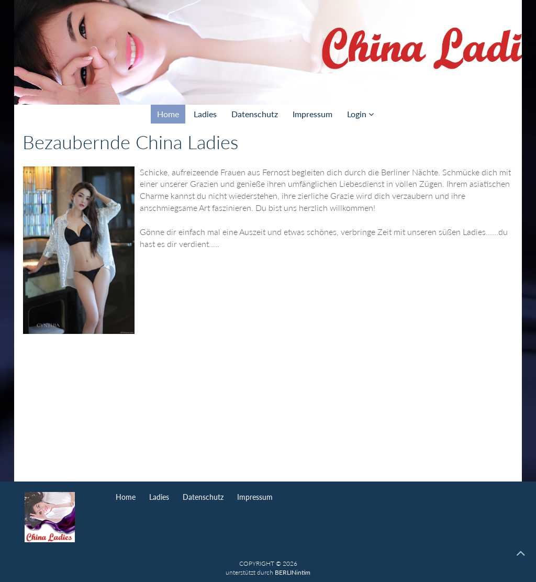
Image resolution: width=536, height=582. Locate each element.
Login (360, 114)
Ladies (205, 114)
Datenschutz (254, 114)
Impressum (312, 114)
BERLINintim (292, 572)
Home (168, 114)
